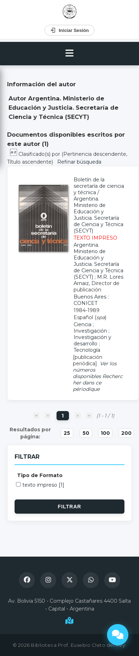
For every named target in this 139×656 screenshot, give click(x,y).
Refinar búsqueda (79, 162)
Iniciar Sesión (69, 30)
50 (85, 433)
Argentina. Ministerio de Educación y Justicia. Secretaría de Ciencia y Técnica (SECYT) (98, 215)
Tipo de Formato (40, 475)
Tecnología (87, 350)
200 (126, 433)
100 (105, 433)
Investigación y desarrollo (92, 340)
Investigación (90, 331)
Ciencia (82, 324)
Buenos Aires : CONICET (91, 300)
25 (67, 433)
